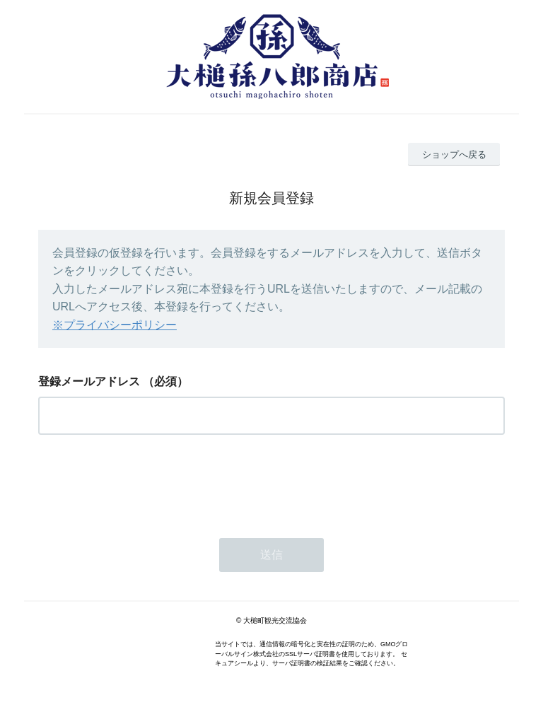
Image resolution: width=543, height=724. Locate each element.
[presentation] (145, 482)
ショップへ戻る (454, 154)
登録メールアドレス (89, 381)
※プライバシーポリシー (114, 325)
